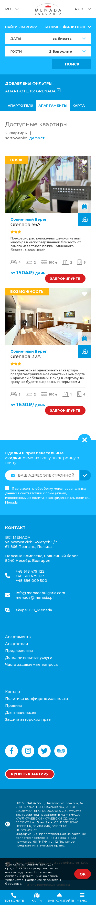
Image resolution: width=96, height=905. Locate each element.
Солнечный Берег (28, 219)
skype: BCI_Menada (34, 610)
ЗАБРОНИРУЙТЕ (65, 278)
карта (78, 105)
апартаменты (52, 105)
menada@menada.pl (35, 597)
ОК (83, 874)
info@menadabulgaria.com (40, 593)
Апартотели (20, 105)
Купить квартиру (30, 774)
